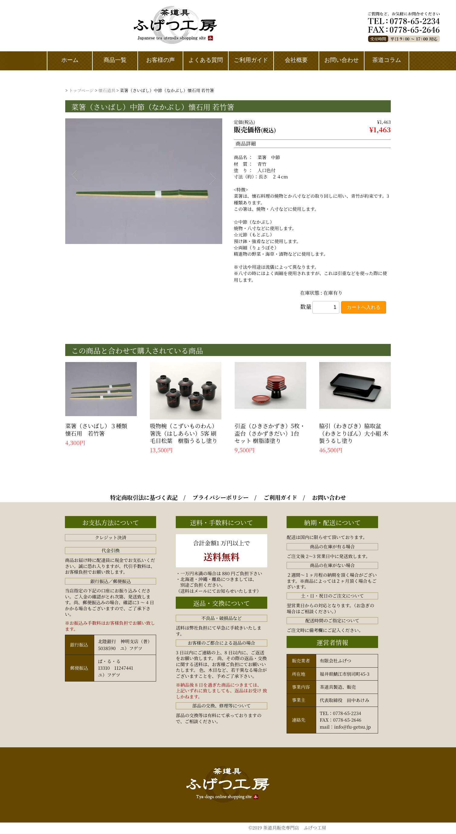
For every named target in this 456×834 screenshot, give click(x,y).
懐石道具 (106, 90)
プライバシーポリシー (221, 497)
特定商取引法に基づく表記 (144, 497)
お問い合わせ (329, 497)
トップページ (81, 90)
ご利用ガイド (280, 497)
